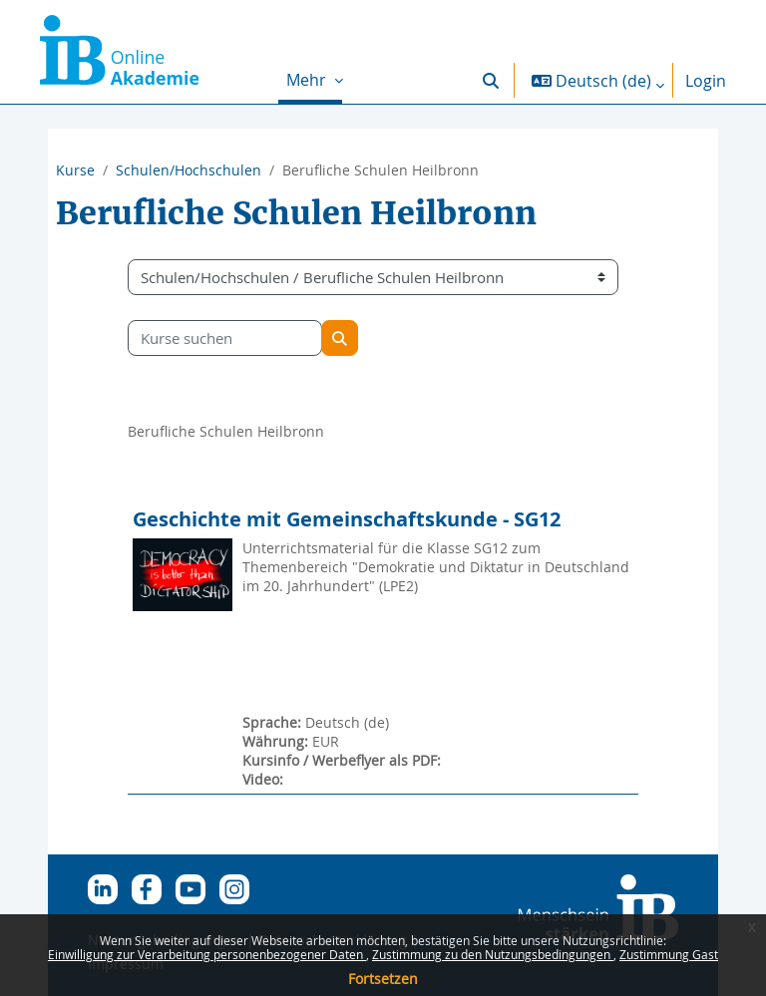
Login (705, 81)
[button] (491, 80)
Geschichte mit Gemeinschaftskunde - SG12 (347, 518)
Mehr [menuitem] (308, 80)
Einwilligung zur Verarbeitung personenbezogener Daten (207, 954)
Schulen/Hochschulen (188, 170)
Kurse (75, 170)
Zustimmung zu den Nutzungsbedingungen (492, 954)
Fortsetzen (383, 978)
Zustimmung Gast (668, 954)
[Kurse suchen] (225, 338)
